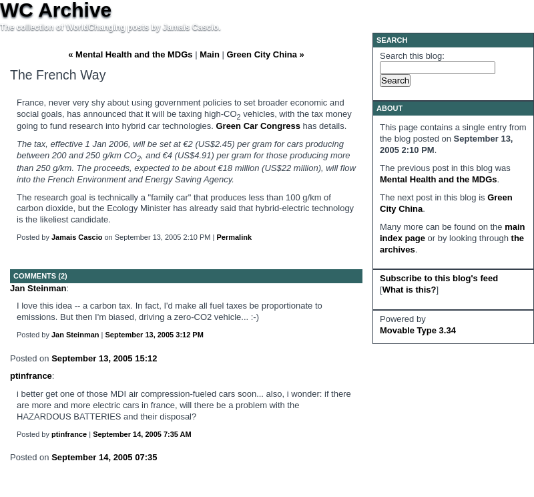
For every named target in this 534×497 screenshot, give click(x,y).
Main (210, 54)
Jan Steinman (38, 288)
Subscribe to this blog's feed (439, 278)
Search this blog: (412, 56)
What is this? (409, 290)
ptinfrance (31, 376)
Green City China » (265, 54)
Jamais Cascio (76, 237)
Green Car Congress (258, 126)
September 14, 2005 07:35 (104, 457)
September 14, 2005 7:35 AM (142, 434)
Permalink (234, 237)
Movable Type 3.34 (418, 330)
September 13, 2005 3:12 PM (154, 335)
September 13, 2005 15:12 (104, 358)
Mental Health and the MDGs (438, 179)
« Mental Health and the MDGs (130, 54)
